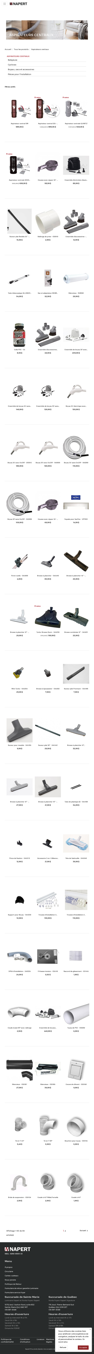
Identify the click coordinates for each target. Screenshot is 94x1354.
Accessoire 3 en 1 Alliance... (47, 858)
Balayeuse (12, 60)
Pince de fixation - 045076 (19, 858)
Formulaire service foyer (15, 1292)
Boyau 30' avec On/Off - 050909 (48, 463)
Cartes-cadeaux (11, 1276)
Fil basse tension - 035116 (48, 971)
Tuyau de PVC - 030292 (76, 1028)
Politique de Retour (13, 1284)
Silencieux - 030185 (47, 1084)
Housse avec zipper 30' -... (48, 180)
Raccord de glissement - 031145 (76, 971)
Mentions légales (50, 1340)
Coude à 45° (76, 1197)
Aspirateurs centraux (18, 56)
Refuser (63, 1347)
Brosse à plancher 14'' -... (76, 576)
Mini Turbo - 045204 (20, 689)
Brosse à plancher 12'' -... (19, 632)
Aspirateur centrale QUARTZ (76, 124)
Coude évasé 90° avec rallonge (19, 1028)
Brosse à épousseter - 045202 (48, 689)
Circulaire (9, 1271)
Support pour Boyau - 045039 (19, 915)
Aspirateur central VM (19, 124)
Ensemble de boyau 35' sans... (19, 406)
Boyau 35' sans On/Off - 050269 (76, 463)
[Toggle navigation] (5, 4)
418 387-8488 (10, 1310)
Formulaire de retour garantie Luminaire (21, 1288)
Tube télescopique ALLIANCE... (19, 293)
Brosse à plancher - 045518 (48, 576)
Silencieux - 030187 (19, 1084)
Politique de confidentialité (7, 1340)
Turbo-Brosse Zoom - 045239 (47, 632)
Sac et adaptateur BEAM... (48, 293)
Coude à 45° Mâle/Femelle (48, 1197)
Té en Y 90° (48, 1141)
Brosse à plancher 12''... (76, 745)
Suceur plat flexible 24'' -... (20, 237)
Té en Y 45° (19, 1141)
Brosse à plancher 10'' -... (47, 802)
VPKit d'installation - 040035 (20, 971)
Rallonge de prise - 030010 (48, 237)
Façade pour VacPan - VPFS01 (76, 519)
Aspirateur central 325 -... (48, 124)
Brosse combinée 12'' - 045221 (76, 632)
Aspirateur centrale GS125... (19, 180)
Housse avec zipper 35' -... (48, 519)
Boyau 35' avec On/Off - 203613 (20, 463)
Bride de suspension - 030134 (19, 1197)
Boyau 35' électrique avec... (76, 406)
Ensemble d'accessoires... (48, 350)
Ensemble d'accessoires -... (76, 237)
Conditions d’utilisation (25, 1340)
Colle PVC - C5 (19, 350)
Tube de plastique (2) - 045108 (76, 802)
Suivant (84, 1230)
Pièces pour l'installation (19, 74)
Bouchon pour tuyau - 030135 (76, 1141)
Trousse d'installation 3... (47, 915)
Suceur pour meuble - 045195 (19, 745)
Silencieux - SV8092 (76, 293)
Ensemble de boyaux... (47, 1028)
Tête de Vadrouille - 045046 (76, 858)
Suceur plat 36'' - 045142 (48, 745)
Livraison (40, 1339)
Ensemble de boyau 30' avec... (76, 350)
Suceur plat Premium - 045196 (76, 689)
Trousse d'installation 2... (76, 915)
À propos (8, 1267)
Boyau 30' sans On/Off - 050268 (19, 519)
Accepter (83, 1347)
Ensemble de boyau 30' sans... (47, 406)
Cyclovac (12, 65)
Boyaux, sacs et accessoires (21, 69)
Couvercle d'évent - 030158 (76, 1084)
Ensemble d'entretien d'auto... (76, 180)
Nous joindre (10, 1280)
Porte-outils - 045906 (19, 576)
